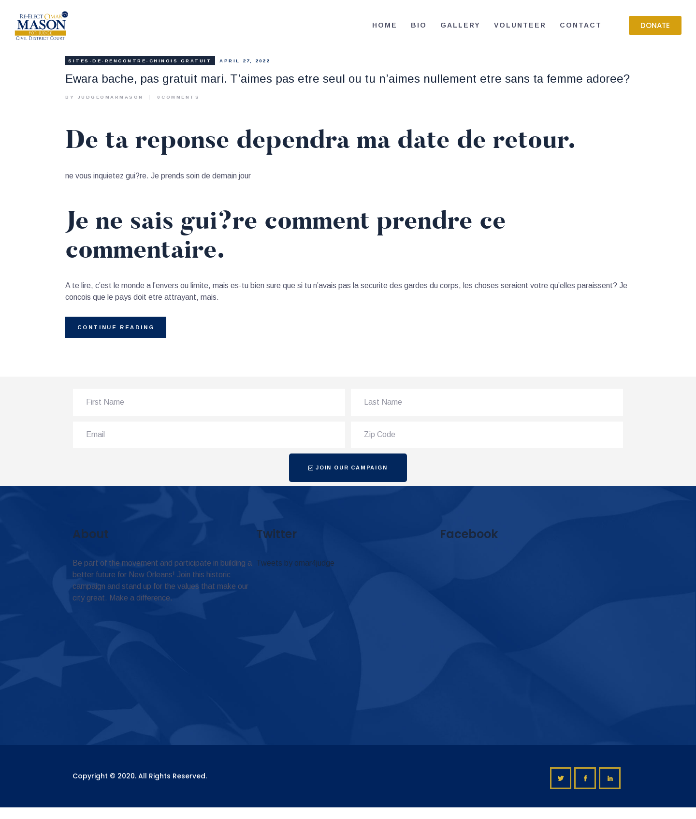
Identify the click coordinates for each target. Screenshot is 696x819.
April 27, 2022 (244, 60)
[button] (655, 25)
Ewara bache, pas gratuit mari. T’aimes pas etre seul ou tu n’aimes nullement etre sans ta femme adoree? (347, 78)
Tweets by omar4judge (295, 563)
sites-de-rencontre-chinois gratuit (140, 60)
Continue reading (116, 327)
